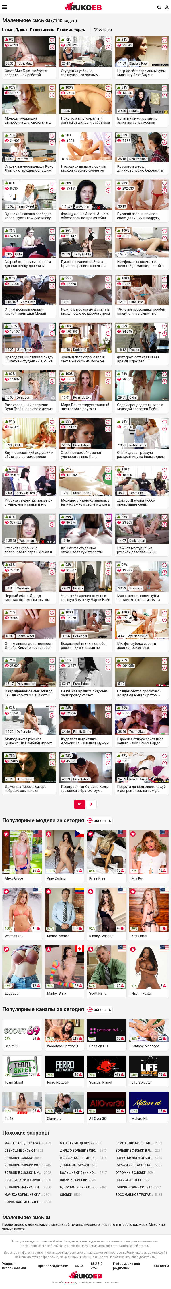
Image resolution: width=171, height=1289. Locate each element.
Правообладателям (53, 1266)
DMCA (79, 1266)
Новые (7, 30)
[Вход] (167, 7)
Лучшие (21, 30)
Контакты (161, 1266)
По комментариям (71, 30)
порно (69, 1282)
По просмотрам (42, 30)
